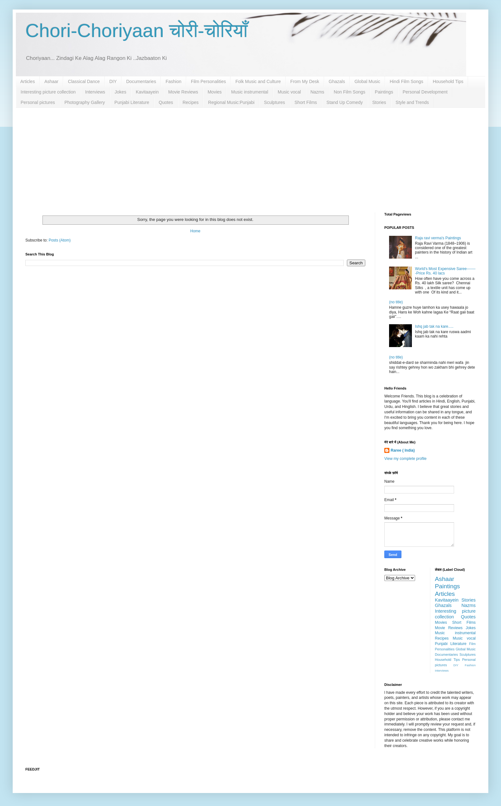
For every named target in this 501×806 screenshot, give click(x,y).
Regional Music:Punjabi (231, 102)
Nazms (317, 91)
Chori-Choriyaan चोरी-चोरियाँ (136, 30)
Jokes (121, 91)
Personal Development (425, 91)
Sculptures (274, 102)
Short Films (306, 102)
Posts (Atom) (59, 240)
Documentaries (141, 81)
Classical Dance (84, 81)
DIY (113, 81)
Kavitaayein (147, 91)
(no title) (396, 302)
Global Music (367, 81)
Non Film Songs (349, 91)
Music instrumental (249, 91)
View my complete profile (405, 458)
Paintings (384, 91)
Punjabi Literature (131, 102)
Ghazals (337, 81)
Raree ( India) (403, 450)
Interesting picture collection (48, 91)
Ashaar (51, 81)
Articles (27, 81)
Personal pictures (38, 102)
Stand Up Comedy (345, 102)
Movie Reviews (183, 91)
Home (195, 231)
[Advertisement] (250, 155)
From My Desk (304, 81)
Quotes (166, 102)
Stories (379, 102)
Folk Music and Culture (258, 81)
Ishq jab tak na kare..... (434, 326)
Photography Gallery (84, 102)
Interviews (95, 91)
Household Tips (448, 81)
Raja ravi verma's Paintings (438, 238)
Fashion (173, 81)
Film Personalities (208, 81)
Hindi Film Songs (406, 81)
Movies (215, 91)
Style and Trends (412, 102)
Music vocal (289, 91)
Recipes (191, 102)
